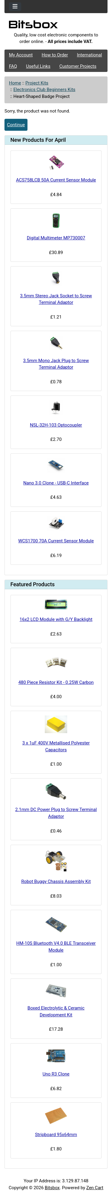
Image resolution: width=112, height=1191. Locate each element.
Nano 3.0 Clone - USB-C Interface (56, 483)
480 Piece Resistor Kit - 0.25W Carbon (55, 682)
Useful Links (38, 66)
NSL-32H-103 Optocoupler (56, 425)
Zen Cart (94, 1187)
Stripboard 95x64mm (56, 1134)
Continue (16, 124)
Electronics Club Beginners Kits (44, 89)
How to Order (55, 55)
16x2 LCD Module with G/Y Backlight (56, 619)
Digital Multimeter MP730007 (56, 238)
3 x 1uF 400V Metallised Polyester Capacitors (56, 746)
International (89, 55)
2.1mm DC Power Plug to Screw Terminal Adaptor (56, 813)
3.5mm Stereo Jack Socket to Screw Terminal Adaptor (56, 299)
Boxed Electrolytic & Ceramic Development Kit (56, 1011)
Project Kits (36, 83)
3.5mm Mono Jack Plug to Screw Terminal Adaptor (56, 364)
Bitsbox (52, 1187)
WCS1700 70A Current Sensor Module (56, 541)
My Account (21, 55)
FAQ (13, 66)
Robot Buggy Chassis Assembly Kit (56, 881)
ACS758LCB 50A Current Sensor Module (56, 180)
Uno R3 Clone (56, 1074)
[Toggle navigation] (15, 6)
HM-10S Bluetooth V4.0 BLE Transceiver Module (56, 947)
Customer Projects (77, 66)
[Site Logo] (56, 26)
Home (15, 83)
